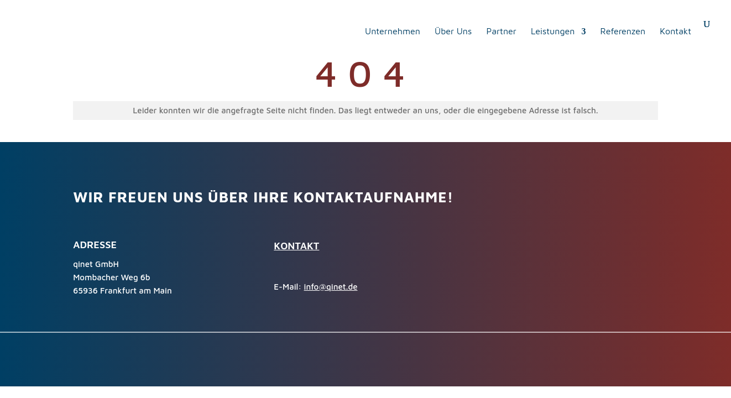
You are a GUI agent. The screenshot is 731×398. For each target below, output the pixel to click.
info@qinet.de (331, 286)
